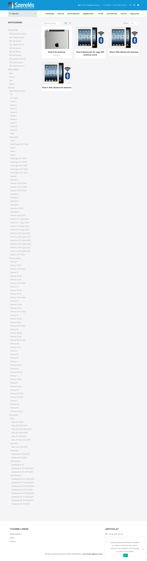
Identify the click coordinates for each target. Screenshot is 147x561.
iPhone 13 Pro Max (17, 297)
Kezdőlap (49, 14)
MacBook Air (15, 461)
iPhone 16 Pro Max (17, 340)
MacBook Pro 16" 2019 (20, 504)
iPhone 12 (14, 272)
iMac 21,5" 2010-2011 (19, 426)
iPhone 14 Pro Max (17, 312)
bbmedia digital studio (92, 554)
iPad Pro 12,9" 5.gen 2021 (20, 248)
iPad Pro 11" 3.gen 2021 (19, 226)
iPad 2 (12, 148)
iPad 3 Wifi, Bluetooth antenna (124, 52)
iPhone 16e (14, 344)
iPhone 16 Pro (15, 337)
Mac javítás (13, 415)
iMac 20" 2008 (17, 422)
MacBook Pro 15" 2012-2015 (22, 497)
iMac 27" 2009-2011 (19, 436)
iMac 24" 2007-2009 (19, 433)
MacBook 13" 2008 (19, 458)
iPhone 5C (14, 354)
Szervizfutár (112, 14)
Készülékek (13, 69)
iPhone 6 (13, 362)
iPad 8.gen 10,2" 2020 (19, 169)
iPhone (12, 77)
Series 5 (13, 116)
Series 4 (13, 112)
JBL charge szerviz (16, 37)
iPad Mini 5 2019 (16, 208)
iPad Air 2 (14, 180)
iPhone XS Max (16, 411)
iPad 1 (12, 141)
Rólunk (61, 14)
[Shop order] (51, 23)
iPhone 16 (14, 329)
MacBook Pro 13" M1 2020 (22, 490)
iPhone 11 (14, 262)
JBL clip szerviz (15, 41)
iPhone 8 (14, 383)
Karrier (124, 14)
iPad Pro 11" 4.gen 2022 (19, 230)
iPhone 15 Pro (15, 322)
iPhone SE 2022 (16, 397)
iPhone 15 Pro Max (17, 326)
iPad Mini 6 (14, 212)
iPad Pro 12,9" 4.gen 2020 (20, 244)
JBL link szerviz (15, 55)
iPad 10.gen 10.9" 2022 (19, 144)
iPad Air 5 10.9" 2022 (18, 191)
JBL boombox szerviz (17, 34)
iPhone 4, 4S (15, 347)
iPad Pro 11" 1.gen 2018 (19, 219)
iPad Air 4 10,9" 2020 (18, 187)
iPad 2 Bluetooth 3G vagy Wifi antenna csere (90, 53)
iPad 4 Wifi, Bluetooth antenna (56, 87)
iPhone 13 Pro (15, 294)
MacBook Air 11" (17, 465)
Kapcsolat (134, 14)
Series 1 (13, 102)
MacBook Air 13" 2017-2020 (22, 472)
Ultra (12, 134)
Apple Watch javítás (17, 91)
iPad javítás (13, 137)
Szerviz (11, 88)
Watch (11, 84)
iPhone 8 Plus (16, 386)
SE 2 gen (14, 98)
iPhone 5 (13, 351)
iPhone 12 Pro (15, 280)
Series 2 (13, 105)
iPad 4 (12, 155)
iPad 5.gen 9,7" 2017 (18, 159)
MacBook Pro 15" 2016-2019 (22, 500)
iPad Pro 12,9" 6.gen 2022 (20, 251)
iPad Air (13, 176)
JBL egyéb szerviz (16, 45)
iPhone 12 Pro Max (17, 283)
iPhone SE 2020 (16, 394)
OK (125, 555)
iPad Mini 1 (14, 194)
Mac (11, 81)
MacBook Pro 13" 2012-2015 (22, 483)
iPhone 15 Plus (16, 319)
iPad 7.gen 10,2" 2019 (18, 166)
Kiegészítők (89, 14)
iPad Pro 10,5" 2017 (17, 215)
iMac (12, 419)
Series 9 (13, 130)
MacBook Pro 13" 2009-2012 (22, 479)
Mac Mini (14, 443)
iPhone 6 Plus (15, 365)
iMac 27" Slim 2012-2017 (21, 440)
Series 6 (13, 119)
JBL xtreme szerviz (17, 66)
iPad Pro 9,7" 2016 (17, 255)
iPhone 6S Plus (16, 372)
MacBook (14, 451)
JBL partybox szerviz (17, 59)
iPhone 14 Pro (16, 308)
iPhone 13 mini (16, 290)
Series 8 (13, 126)
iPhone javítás (14, 258)
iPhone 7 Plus (15, 379)
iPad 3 (12, 151)
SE (11, 94)
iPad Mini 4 (14, 205)
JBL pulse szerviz (16, 62)
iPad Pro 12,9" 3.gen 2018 (20, 240)
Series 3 (13, 109)
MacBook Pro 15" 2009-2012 (22, 493)
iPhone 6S (14, 369)
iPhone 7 (14, 376)
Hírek (100, 14)
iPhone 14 (14, 301)
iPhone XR (14, 404)
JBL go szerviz (15, 52)
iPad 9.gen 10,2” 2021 (18, 173)
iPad (11, 73)
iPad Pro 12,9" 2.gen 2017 (20, 237)
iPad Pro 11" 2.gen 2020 (19, 223)
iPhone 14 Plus (16, 305)
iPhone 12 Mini (16, 276)
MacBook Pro (15, 475)
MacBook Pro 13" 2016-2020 (22, 486)
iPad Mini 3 (14, 201)
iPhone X (14, 401)
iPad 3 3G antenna (56, 52)
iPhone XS (14, 408)
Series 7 (13, 123)
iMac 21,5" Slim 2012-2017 (21, 429)
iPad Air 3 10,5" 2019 (18, 183)
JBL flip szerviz (15, 48)
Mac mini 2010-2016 (19, 447)
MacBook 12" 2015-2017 (20, 454)
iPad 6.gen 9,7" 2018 (18, 162)
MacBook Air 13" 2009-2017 (22, 468)
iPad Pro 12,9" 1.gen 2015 (20, 233)
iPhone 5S (14, 358)
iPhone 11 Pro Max (17, 269)
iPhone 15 (14, 315)
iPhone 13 (14, 287)
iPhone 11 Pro (15, 265)
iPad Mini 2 (14, 198)
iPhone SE (14, 390)
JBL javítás (13, 30)
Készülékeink (73, 14)
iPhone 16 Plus (16, 333)
